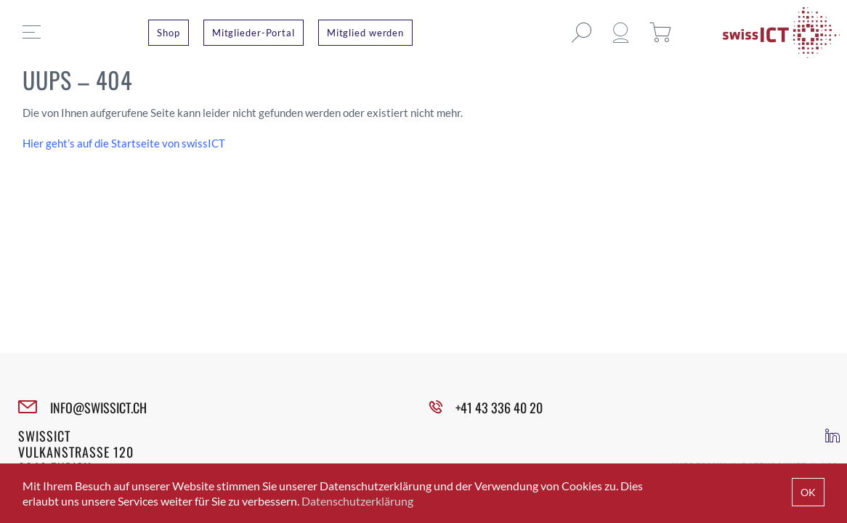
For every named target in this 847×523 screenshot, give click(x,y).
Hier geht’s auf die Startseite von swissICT (124, 143)
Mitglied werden (365, 32)
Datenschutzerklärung (357, 501)
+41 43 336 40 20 (499, 407)
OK (808, 492)
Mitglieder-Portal (253, 32)
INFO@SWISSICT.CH (98, 407)
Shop (168, 32)
